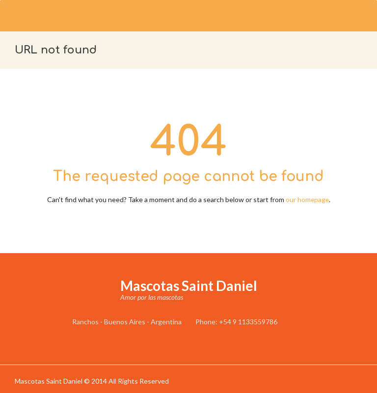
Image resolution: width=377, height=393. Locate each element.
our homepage (307, 199)
